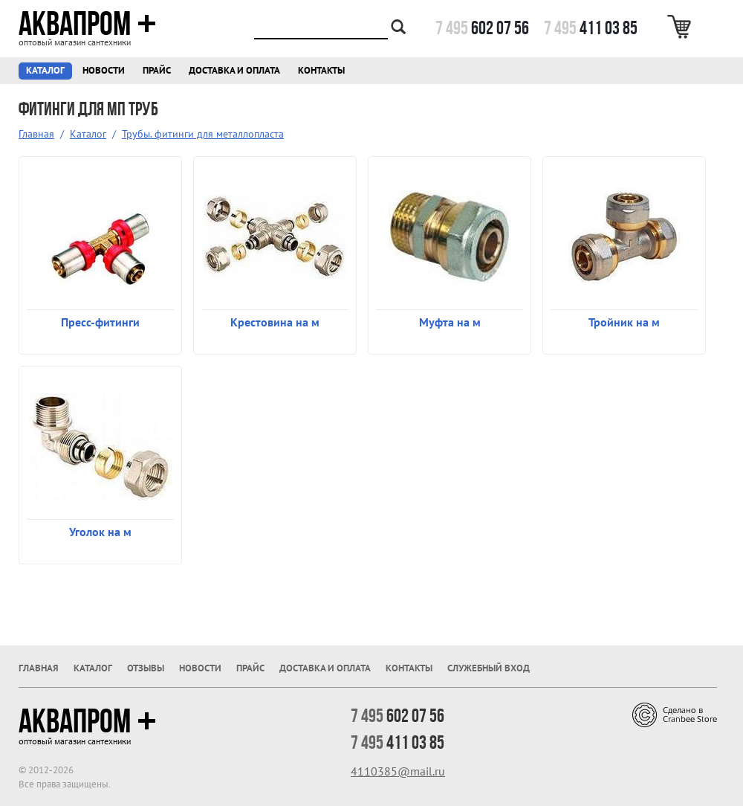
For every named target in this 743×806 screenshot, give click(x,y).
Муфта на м (450, 322)
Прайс (157, 70)
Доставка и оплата (234, 70)
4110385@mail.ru (398, 771)
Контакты (321, 70)
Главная (36, 134)
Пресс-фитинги (100, 322)
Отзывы (145, 668)
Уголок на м (100, 531)
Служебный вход (488, 668)
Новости (103, 70)
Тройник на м (624, 322)
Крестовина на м (274, 322)
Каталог (45, 70)
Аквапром (87, 23)
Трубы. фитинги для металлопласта (203, 134)
